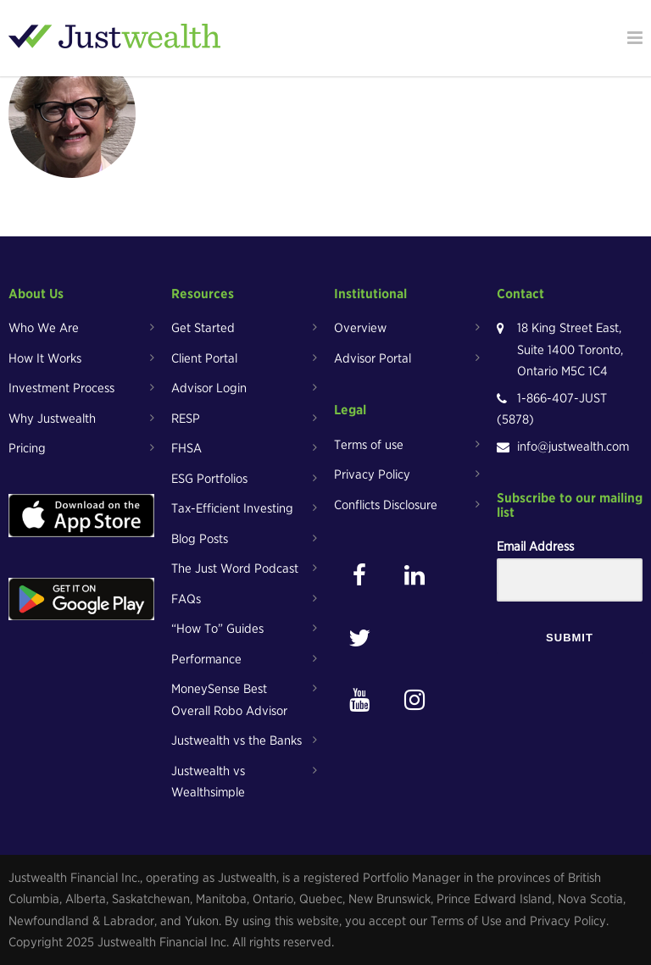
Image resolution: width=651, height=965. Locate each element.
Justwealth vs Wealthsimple (208, 782)
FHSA (186, 448)
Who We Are (43, 328)
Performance (206, 659)
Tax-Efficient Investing (232, 508)
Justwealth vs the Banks (236, 740)
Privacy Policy (372, 474)
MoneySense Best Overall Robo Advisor (229, 699)
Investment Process (61, 388)
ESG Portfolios (209, 478)
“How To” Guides (217, 628)
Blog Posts (199, 538)
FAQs (186, 599)
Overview (360, 328)
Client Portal (204, 358)
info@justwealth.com (573, 446)
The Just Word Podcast (234, 568)
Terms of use (368, 444)
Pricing (27, 448)
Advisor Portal (372, 358)
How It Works (44, 358)
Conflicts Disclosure (385, 505)
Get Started (203, 328)
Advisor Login (209, 388)
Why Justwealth (52, 418)
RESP (185, 418)
